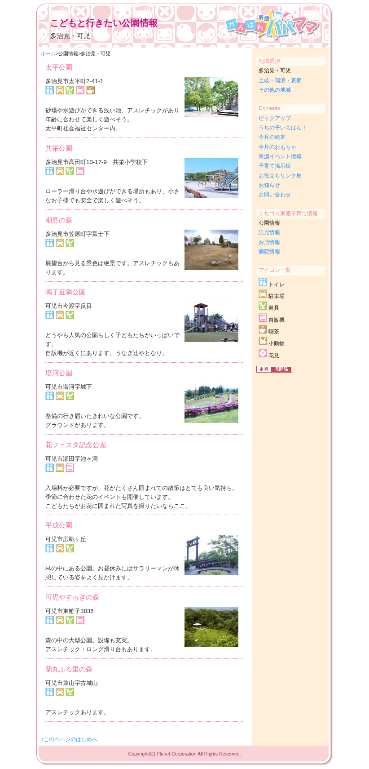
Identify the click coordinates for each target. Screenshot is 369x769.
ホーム (48, 53)
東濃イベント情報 (280, 156)
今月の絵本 (272, 137)
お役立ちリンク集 (280, 176)
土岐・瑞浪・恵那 (280, 80)
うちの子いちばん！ (283, 127)
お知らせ (269, 185)
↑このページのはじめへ (69, 739)
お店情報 (269, 242)
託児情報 (269, 232)
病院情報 (269, 252)
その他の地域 (275, 90)
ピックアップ (275, 118)
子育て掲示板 (275, 166)
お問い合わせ (275, 194)
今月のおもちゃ (277, 147)
